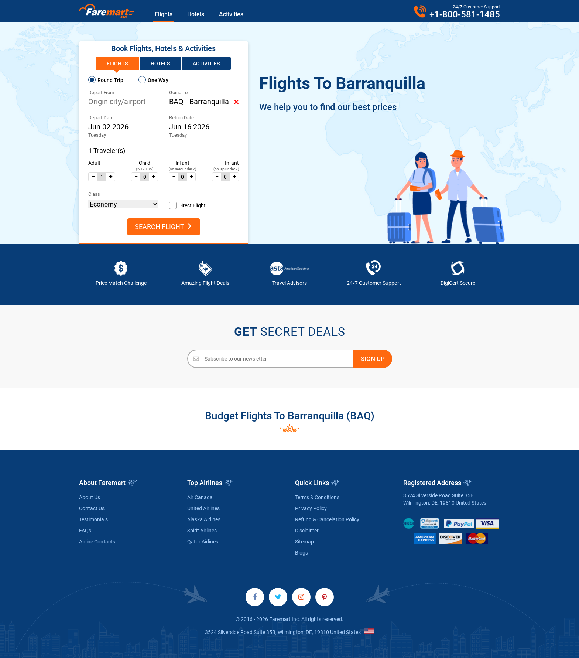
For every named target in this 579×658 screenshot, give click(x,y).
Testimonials (93, 519)
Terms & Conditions (317, 497)
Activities (231, 14)
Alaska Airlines (203, 519)
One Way (158, 80)
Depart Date (100, 117)
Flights (163, 14)
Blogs (301, 553)
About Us (89, 497)
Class (94, 194)
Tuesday (97, 135)
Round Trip (110, 80)
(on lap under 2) (226, 169)
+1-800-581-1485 (464, 14)
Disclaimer (307, 530)
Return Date (181, 117)
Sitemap (304, 542)
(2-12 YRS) (144, 169)
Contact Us (92, 508)
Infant (182, 163)
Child (144, 163)
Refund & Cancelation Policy (327, 519)
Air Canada (200, 497)
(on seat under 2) (182, 169)
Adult (94, 163)
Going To (178, 92)
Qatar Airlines (202, 542)
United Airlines (203, 508)
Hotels (195, 14)
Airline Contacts (97, 542)
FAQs (85, 530)
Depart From (101, 92)
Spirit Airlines (202, 530)
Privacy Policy (311, 508)
